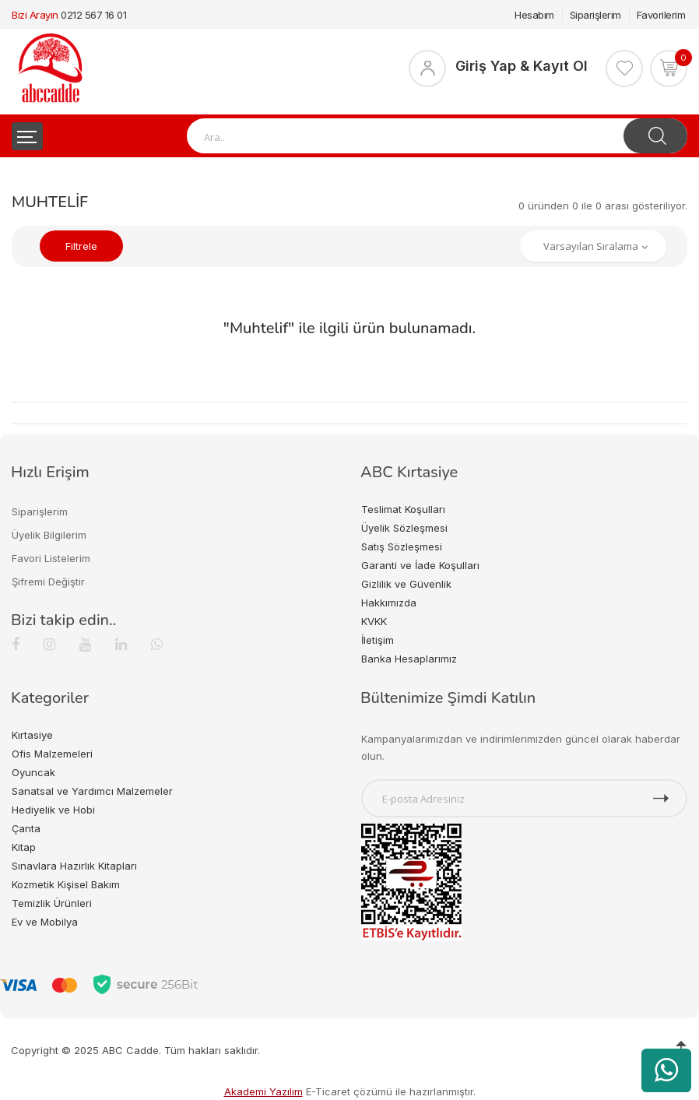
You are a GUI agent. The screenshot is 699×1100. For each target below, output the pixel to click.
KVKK (374, 621)
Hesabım (534, 15)
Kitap (24, 847)
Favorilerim (661, 15)
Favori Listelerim (51, 558)
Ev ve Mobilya (45, 921)
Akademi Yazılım (263, 1091)
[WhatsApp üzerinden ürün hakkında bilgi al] (666, 1070)
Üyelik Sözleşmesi (404, 528)
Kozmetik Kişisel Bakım (66, 884)
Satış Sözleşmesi (401, 546)
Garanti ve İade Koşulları (420, 565)
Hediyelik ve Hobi (53, 809)
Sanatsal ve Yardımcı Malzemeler (92, 791)
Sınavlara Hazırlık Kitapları (74, 865)
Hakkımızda (388, 602)
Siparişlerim (595, 15)
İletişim (377, 640)
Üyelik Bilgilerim (49, 535)
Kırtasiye (32, 735)
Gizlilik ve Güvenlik (406, 584)
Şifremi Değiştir (48, 581)
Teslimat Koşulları (403, 509)
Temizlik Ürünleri (52, 903)
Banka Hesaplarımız (409, 658)
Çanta (26, 828)
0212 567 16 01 (93, 15)
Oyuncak (33, 772)
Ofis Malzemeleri (52, 753)
